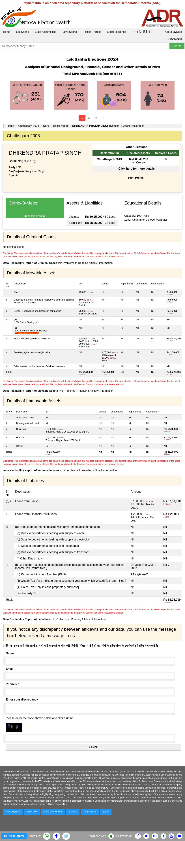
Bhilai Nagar (60, 125)
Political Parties (92, 31)
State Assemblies (45, 31)
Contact (73, 811)
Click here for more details (136, 168)
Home (6, 31)
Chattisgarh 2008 (28, 125)
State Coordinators (53, 811)
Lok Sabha (22, 31)
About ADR (175, 38)
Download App (96, 836)
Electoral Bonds (116, 31)
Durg (46, 125)
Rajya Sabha (69, 31)
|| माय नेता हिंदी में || (142, 31)
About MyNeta (173, 31)
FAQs (106, 811)
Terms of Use (90, 811)
